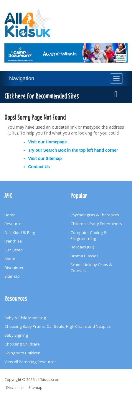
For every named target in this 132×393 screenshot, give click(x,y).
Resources (14, 223)
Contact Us (39, 166)
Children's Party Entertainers (96, 223)
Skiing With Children (22, 353)
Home (10, 214)
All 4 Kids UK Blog (19, 232)
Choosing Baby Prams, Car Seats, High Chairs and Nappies (57, 326)
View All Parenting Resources (30, 361)
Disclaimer (14, 267)
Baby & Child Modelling (25, 317)
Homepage (56, 142)
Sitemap (54, 158)
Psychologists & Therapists (94, 214)
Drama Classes (84, 255)
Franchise (13, 241)
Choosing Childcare (22, 344)
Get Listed (13, 250)
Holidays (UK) (82, 247)
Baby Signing (16, 335)
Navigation (21, 78)
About (9, 258)
